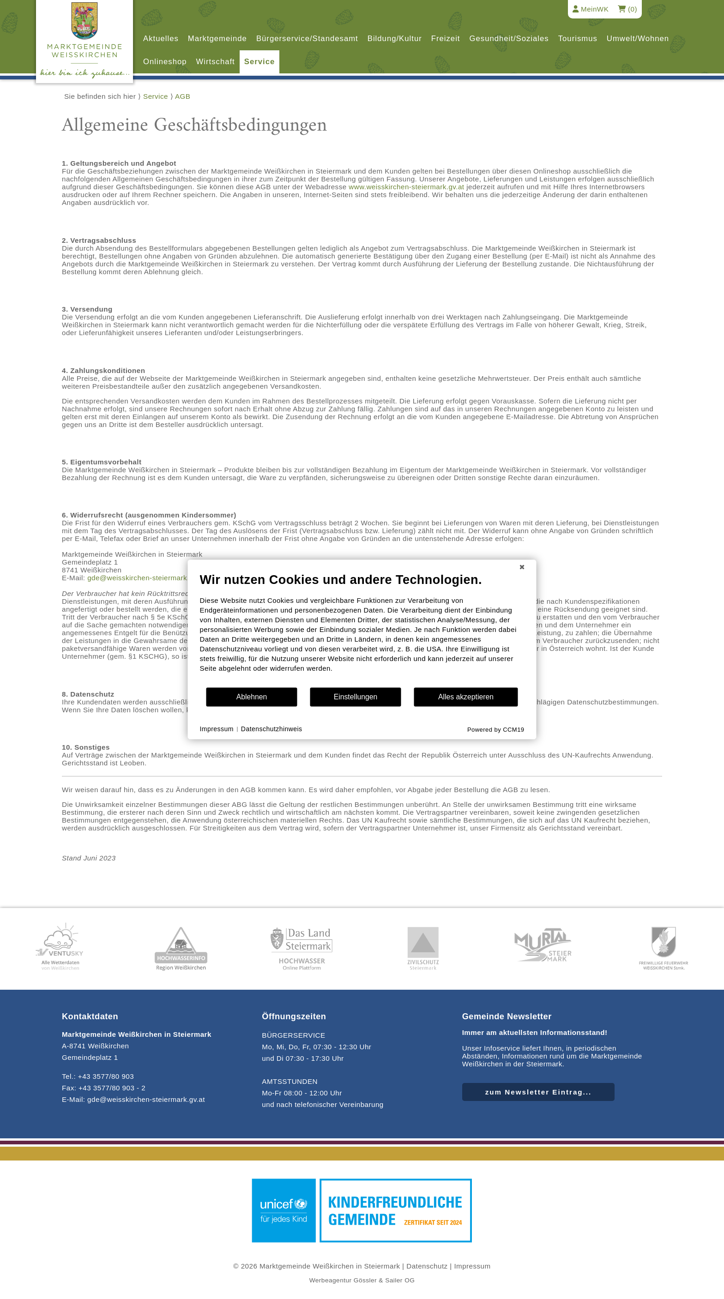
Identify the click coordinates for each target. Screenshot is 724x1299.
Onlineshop (165, 61)
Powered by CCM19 (496, 729)
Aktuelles (161, 38)
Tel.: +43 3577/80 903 (98, 1076)
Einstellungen (356, 697)
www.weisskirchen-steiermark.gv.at (406, 187)
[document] (362, 629)
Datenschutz (426, 1266)
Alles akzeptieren (466, 697)
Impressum (472, 1266)
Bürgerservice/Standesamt (307, 38)
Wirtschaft (215, 61)
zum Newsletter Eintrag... (538, 1092)
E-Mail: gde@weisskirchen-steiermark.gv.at (133, 1099)
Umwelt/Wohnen (638, 38)
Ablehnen (251, 697)
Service (259, 61)
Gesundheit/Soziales (509, 38)
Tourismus (577, 38)
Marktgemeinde (217, 38)
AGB (182, 96)
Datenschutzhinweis (271, 729)
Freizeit (445, 38)
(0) (627, 9)
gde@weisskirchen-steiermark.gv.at (146, 578)
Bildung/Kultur (395, 38)
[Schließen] (522, 567)
